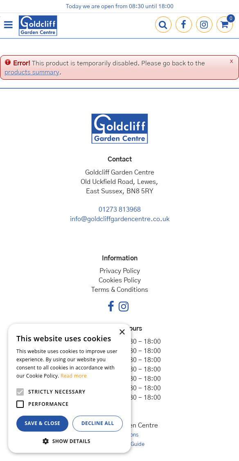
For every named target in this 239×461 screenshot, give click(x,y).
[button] (69, 441)
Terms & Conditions (119, 289)
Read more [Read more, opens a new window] (74, 375)
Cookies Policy (120, 280)
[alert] (69, 388)
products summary (32, 72)
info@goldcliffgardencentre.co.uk (119, 219)
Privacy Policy (119, 271)
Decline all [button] (97, 423)
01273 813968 (120, 209)
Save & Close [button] (42, 423)
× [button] (122, 332)
